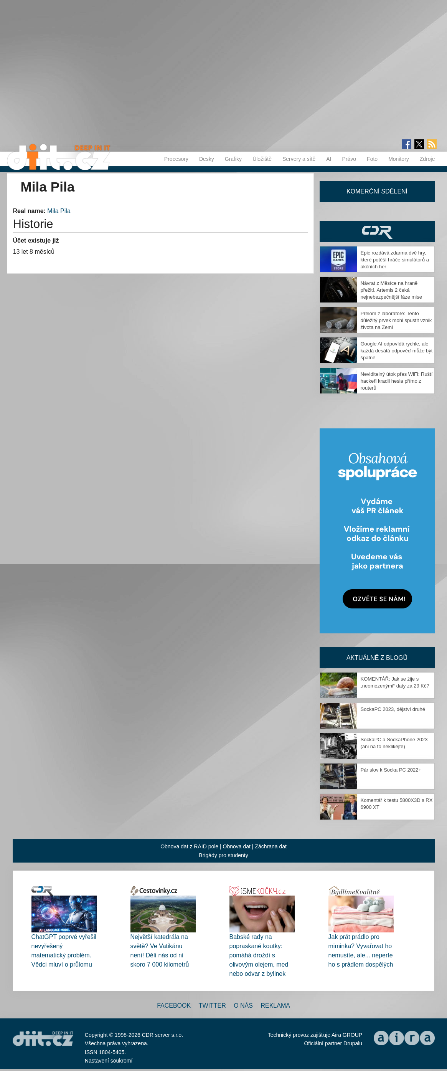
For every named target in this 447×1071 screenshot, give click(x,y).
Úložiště (262, 159)
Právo (349, 159)
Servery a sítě (298, 159)
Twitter (212, 1005)
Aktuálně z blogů (376, 657)
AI (328, 159)
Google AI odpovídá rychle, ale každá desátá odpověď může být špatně (397, 350)
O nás (243, 1005)
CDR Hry (377, 231)
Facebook (174, 1005)
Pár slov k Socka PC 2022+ (391, 770)
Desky (206, 159)
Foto (372, 159)
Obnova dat (237, 846)
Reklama (275, 1005)
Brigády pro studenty (223, 855)
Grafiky (233, 159)
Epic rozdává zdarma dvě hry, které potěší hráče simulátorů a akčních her (395, 259)
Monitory (398, 159)
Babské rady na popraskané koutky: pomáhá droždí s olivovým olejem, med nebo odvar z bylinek (259, 955)
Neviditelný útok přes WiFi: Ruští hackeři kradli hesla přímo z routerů (397, 381)
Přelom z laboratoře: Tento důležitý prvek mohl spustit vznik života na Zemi (396, 320)
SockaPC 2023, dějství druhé (393, 709)
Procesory (176, 159)
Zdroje (427, 159)
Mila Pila (58, 211)
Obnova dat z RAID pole (189, 846)
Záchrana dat (271, 846)
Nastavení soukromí (109, 1061)
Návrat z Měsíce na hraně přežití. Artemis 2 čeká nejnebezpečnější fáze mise (391, 290)
